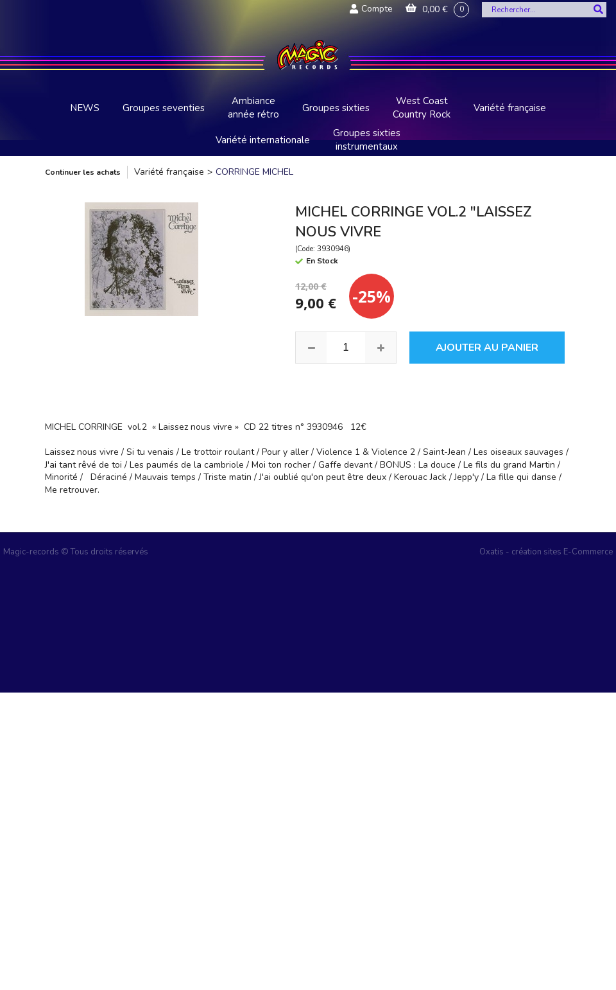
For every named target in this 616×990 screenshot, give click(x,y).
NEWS (84, 108)
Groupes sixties (336, 108)
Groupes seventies (164, 108)
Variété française (510, 108)
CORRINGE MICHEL (254, 172)
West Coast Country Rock (421, 107)
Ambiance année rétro (253, 107)
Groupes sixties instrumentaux (366, 140)
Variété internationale (263, 140)
